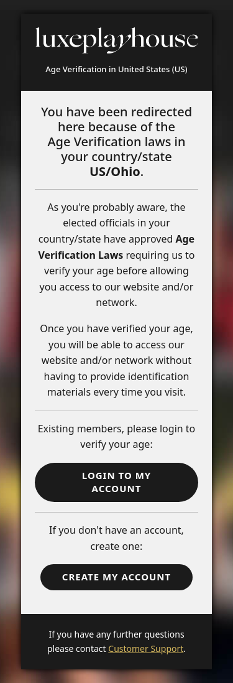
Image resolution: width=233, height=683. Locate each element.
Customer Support (145, 648)
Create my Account (116, 576)
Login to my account (116, 482)
